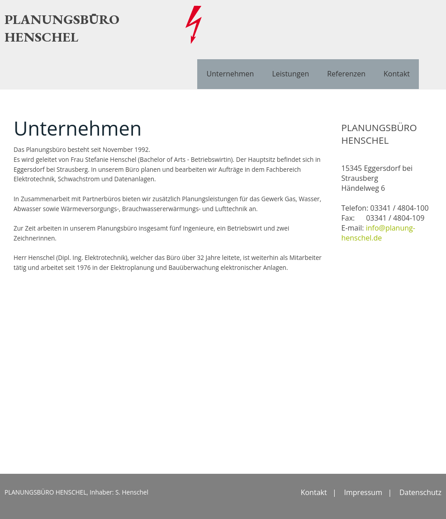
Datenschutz (420, 492)
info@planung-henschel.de (378, 233)
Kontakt (397, 74)
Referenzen (346, 74)
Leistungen (290, 74)
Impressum (363, 492)
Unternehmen (230, 74)
